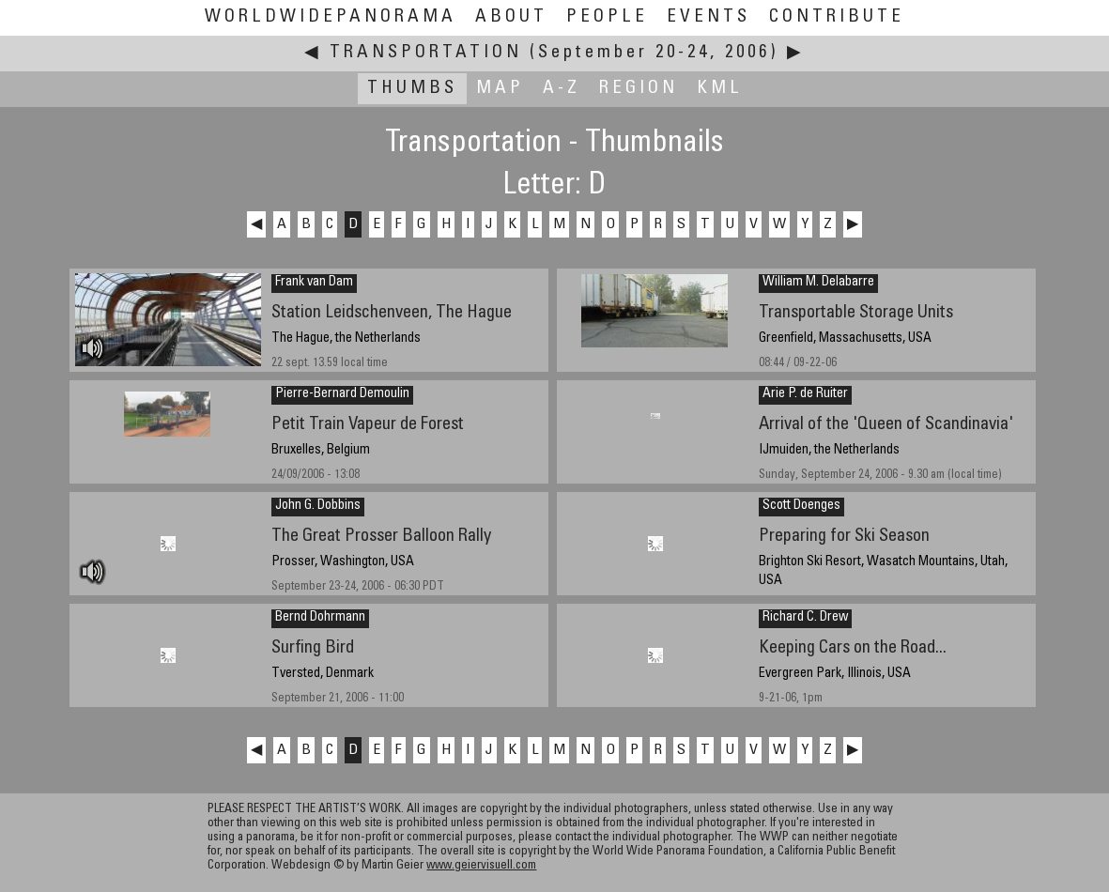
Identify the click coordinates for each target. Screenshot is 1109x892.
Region (638, 89)
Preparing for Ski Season (844, 537)
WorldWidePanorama (330, 17)
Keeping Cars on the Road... (853, 648)
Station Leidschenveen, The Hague (391, 313)
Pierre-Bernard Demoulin (342, 394)
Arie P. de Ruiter (805, 394)
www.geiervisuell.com (481, 866)
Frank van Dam (314, 282)
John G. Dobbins (318, 506)
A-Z (561, 89)
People (607, 17)
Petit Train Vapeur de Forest (367, 425)
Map (500, 89)
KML (720, 89)
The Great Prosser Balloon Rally (381, 537)
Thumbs (412, 89)
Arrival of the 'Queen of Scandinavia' (886, 425)
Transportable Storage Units (856, 313)
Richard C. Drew (805, 617)
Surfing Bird (312, 648)
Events (708, 17)
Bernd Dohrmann (320, 617)
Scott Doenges (801, 506)
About (511, 17)
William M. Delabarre (818, 282)
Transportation (426, 53)
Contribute (836, 17)
